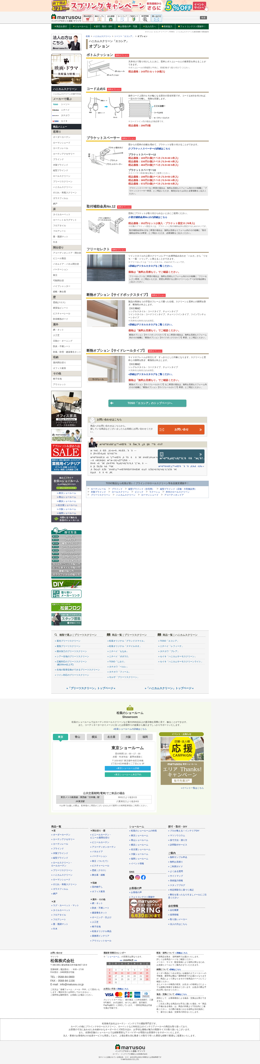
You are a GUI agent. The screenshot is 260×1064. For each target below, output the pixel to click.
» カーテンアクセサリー (63, 839)
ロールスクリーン (61, 176)
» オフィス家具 (97, 891)
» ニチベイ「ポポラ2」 (118, 656)
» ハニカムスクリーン (61, 875)
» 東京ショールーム (138, 835)
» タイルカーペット (60, 910)
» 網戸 (54, 893)
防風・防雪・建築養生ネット (67, 352)
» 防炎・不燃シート (99, 908)
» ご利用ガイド (175, 866)
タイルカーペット (61, 214)
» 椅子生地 (95, 926)
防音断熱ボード (60, 319)
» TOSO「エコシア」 (168, 641)
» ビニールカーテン (99, 842)
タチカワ (61, 115)
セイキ (59, 121)
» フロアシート (58, 919)
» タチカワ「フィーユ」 (119, 672)
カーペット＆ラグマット (65, 220)
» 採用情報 (173, 914)
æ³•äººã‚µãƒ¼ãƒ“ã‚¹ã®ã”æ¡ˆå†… (182, 456)
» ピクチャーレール (99, 865)
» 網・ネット (96, 903)
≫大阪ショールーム (66, 509)
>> (135, 960)
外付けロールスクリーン (178, 492)
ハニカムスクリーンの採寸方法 (67, 94)
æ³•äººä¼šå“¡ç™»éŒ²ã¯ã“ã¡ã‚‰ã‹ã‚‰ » (181, 466)
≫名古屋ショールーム (66, 505)
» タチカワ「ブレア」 (168, 651)
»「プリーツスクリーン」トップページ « (90, 688)
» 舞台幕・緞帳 (97, 875)
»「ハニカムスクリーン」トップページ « (169, 688)
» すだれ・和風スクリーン (64, 884)
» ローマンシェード (60, 879)
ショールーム (80, 26)
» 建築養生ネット (98, 912)
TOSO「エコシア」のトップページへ (141, 403)
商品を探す (60, 26)
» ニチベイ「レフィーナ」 (171, 646)
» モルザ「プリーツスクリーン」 (123, 677)
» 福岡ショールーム (138, 858)
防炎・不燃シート (61, 346)
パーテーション (60, 269)
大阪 (128, 737)
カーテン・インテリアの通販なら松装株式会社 (130, 1054)
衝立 (55, 275)
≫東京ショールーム (66, 493)
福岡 (145, 737)
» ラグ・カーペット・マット (65, 905)
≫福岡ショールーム (66, 513)
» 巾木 (54, 929)
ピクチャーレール (61, 313)
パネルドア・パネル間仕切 (66, 264)
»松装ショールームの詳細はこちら (130, 729)
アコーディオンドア (174, 495)
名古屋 (111, 737)
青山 (77, 737)
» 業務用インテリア (99, 936)
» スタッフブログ (176, 885)
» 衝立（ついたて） (99, 861)
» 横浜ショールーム (138, 845)
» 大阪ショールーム (138, 854)
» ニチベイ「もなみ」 (118, 651)
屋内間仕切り (59, 362)
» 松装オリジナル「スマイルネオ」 (124, 646)
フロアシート (59, 231)
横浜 (94, 737)
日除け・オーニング (62, 341)
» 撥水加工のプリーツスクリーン (71, 651)
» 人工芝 (94, 922)
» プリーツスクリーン (61, 870)
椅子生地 (57, 379)
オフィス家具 (59, 368)
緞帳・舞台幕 (59, 291)
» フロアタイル (58, 915)
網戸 (55, 203)
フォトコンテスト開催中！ (192, 26)
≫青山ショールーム (66, 497)
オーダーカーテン (61, 137)
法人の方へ (149, 26)
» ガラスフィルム (59, 889)
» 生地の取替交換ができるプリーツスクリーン (77, 669)
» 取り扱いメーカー (177, 919)
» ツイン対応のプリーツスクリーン (72, 675)
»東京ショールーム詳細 (127, 768)
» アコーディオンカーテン (103, 847)
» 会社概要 (173, 910)
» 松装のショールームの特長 (143, 830)
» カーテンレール (59, 844)
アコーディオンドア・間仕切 (67, 253)
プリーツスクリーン (62, 181)
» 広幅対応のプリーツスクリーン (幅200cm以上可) (71, 663)
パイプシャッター (61, 286)
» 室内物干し (96, 887)
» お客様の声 (135, 892)
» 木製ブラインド (59, 853)
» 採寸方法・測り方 (177, 840)
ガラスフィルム (60, 198)
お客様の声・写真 (127, 26)
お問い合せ (181, 429)
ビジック (139, 492)
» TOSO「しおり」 (116, 661)
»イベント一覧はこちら (192, 788)
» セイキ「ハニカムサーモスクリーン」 (177, 656)
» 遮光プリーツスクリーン (67, 641)
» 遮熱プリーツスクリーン (67, 646)
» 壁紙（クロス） (98, 870)
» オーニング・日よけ (100, 917)
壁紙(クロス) (59, 302)
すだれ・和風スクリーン (65, 192)
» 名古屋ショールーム (139, 849)
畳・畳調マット (60, 236)
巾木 (55, 242)
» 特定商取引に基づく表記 (181, 890)
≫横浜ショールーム (66, 501)
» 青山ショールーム (138, 840)
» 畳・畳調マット (59, 924)
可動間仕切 (58, 280)
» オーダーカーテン (60, 834)
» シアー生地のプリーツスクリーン (72, 656)
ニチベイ (61, 110)
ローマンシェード (61, 142)
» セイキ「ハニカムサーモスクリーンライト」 (180, 661)
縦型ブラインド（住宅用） (141, 489)
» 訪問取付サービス (177, 845)
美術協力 (167, 26)
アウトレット (59, 384)
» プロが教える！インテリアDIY (183, 830)
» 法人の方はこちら (177, 924)
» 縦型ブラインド (59, 858)
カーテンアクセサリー (64, 154)
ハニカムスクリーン (65, 89)
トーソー (61, 104)
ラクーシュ (154, 492)
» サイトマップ (175, 876)
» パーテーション (98, 856)
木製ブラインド (60, 165)
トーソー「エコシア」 (124, 36)
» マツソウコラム (176, 835)
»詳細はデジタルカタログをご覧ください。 (151, 266)
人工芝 (56, 335)
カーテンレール (60, 148)
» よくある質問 (175, 871)
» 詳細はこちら (122, 989)
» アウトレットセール (100, 940)
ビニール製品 (59, 258)
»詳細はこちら (175, 969)
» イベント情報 (136, 863)
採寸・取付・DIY (103, 26)
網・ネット (58, 329)
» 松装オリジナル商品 (100, 931)
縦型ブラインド (60, 170)
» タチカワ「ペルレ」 (118, 666)
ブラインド (58, 159)
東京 (60, 737)
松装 (88, 36)
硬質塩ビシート (60, 308)
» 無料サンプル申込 (177, 857)
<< (121, 960)
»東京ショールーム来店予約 (127, 774)
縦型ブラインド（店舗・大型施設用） (178, 489)
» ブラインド (57, 848)
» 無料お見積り (175, 862)
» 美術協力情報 (175, 880)
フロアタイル (59, 225)
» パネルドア (96, 851)
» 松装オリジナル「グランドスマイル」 (126, 641)
